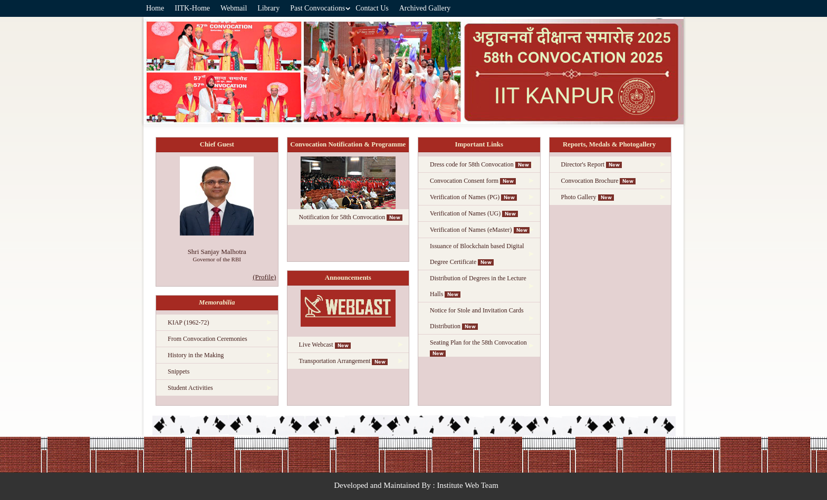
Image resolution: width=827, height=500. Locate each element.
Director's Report (591, 164)
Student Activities (190, 387)
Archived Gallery (425, 8)
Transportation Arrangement (343, 361)
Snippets (178, 371)
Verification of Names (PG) (473, 197)
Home (155, 8)
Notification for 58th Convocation (351, 217)
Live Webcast (325, 344)
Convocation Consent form (473, 180)
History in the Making (196, 355)
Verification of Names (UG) (474, 213)
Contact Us (372, 8)
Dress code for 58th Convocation (480, 164)
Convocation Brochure (598, 180)
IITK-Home (192, 8)
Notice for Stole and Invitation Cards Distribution (477, 318)
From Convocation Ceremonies (207, 338)
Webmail (233, 8)
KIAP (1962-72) (188, 322)
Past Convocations (317, 8)
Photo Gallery (587, 197)
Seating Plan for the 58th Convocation (479, 348)
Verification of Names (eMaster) (480, 229)
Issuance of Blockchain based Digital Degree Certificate (477, 254)
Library (268, 8)
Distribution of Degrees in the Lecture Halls (478, 286)
